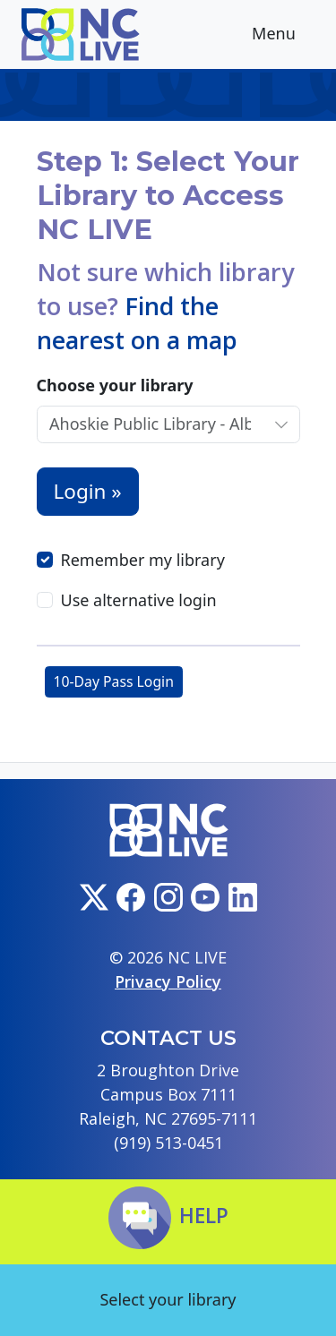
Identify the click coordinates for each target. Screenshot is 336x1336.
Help (168, 1215)
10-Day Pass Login (114, 681)
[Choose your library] (150, 424)
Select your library (167, 1299)
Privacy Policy (168, 981)
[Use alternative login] (45, 600)
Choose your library (115, 385)
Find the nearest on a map (137, 322)
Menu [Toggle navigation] (287, 35)
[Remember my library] (45, 560)
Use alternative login (139, 600)
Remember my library (143, 559)
